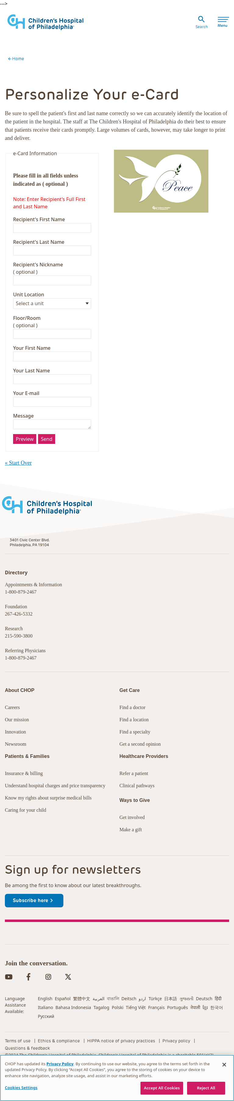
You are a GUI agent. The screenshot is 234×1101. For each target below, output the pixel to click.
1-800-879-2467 (21, 633)
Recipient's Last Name (38, 283)
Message (23, 457)
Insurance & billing (24, 799)
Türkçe (155, 1025)
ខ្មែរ (205, 1034)
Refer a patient (133, 799)
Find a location (134, 745)
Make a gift (130, 855)
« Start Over (18, 504)
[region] (117, 1078)
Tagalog (101, 1034)
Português (177, 1034)
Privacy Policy (60, 1063)
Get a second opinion (140, 770)
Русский (46, 1042)
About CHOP (19, 716)
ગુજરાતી (186, 1025)
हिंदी (218, 1025)
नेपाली (195, 1034)
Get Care (22, 65)
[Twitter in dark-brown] (68, 1003)
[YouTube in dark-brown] (8, 1003)
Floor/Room (27, 359)
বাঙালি (113, 1025)
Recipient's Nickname (38, 306)
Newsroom (15, 770)
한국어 (216, 1034)
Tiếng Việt (136, 1034)
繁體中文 (81, 1025)
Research (37, 12)
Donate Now (158, 12)
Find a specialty (134, 758)
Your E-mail (26, 434)
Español (63, 1025)
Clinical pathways (136, 811)
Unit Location (28, 336)
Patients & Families (69, 65)
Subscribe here (34, 927)
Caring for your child (25, 836)
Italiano (45, 1034)
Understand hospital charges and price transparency (55, 811)
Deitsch (129, 1025)
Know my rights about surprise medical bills (48, 824)
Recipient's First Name (39, 261)
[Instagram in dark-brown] (48, 1003)
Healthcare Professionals (134, 65)
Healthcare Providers (143, 782)
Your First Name (32, 389)
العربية (99, 1025)
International (113, 12)
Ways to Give (134, 826)
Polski (117, 1034)
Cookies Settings (21, 1087)
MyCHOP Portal (208, 12)
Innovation (15, 758)
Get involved (132, 843)
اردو (142, 1025)
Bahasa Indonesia (73, 1034)
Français (156, 1034)
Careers (73, 12)
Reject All (206, 1088)
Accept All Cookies (162, 1088)
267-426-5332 (19, 655)
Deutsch (204, 1025)
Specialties (216, 64)
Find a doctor (132, 733)
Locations (185, 64)
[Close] (224, 1064)
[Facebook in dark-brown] (28, 1003)
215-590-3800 (19, 677)
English (45, 1025)
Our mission (17, 745)
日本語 (170, 1025)
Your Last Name (31, 412)
